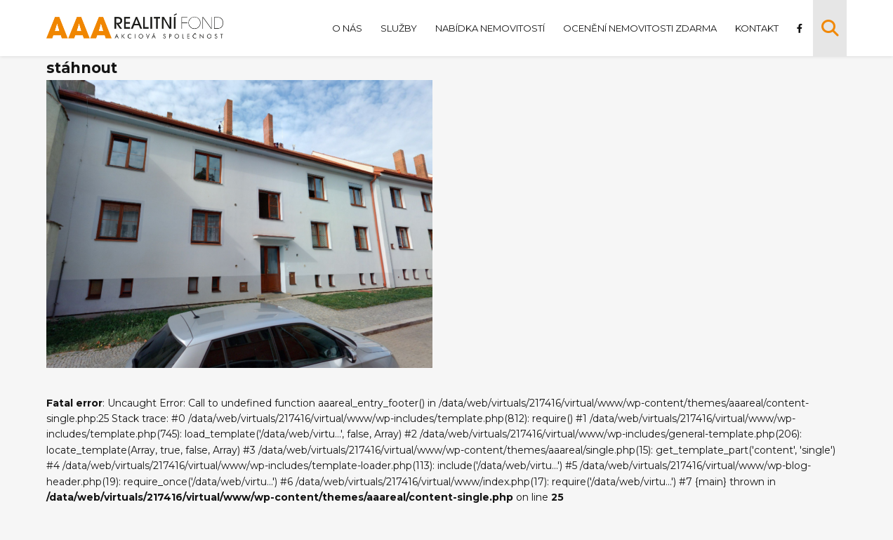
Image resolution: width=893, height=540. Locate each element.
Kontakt (755, 28)
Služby (397, 28)
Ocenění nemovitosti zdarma (638, 28)
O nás (346, 28)
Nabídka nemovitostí (488, 28)
